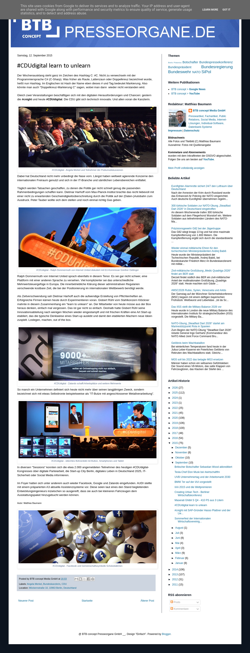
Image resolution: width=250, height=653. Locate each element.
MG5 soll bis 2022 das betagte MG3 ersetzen (197, 359)
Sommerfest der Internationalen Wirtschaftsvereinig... (193, 520)
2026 (175, 387)
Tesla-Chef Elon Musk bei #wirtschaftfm (197, 472)
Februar (180, 558)
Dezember (181, 447)
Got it (226, 9)
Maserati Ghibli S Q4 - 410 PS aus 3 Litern (199, 500)
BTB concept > (188, 89)
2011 (175, 584)
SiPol (206, 71)
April (178, 548)
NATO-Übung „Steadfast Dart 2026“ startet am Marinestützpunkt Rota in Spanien (197, 325)
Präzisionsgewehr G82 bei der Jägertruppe (195, 228)
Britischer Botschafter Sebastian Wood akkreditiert (203, 466)
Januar (179, 563)
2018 (175, 427)
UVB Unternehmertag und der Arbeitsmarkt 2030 (202, 477)
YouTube (208, 159)
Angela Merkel (34, 584)
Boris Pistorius (175, 62)
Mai (177, 543)
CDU (64, 584)
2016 (175, 438)
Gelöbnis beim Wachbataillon (188, 342)
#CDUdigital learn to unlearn (191, 505)
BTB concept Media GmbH (209, 110)
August (179, 527)
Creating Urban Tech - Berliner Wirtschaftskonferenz (192, 494)
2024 (175, 397)
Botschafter (190, 62)
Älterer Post (147, 600)
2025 (175, 392)
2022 (175, 407)
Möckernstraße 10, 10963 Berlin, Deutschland (53, 588)
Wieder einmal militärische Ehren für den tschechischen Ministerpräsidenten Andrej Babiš (198, 250)
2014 (175, 569)
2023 (175, 402)
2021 (175, 412)
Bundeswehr (179, 71)
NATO (196, 72)
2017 (175, 433)
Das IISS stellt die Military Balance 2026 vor (196, 306)
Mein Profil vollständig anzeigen (186, 168)
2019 (175, 423)
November (181, 452)
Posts (175, 602)
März (178, 552)
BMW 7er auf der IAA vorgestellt (193, 481)
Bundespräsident (179, 67)
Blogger (166, 634)
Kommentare (179, 608)
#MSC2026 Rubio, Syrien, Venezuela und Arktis (198, 290)
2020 (175, 417)
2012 (175, 579)
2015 (175, 443)
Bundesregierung (217, 67)
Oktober (180, 457)
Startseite (87, 600)
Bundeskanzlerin (51, 584)
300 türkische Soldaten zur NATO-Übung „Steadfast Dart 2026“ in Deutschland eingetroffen (201, 207)
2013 (175, 574)
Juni (178, 537)
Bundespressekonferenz (216, 62)
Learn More (210, 9)
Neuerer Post (26, 600)
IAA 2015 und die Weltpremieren (193, 487)
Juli (177, 532)
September (182, 462)
